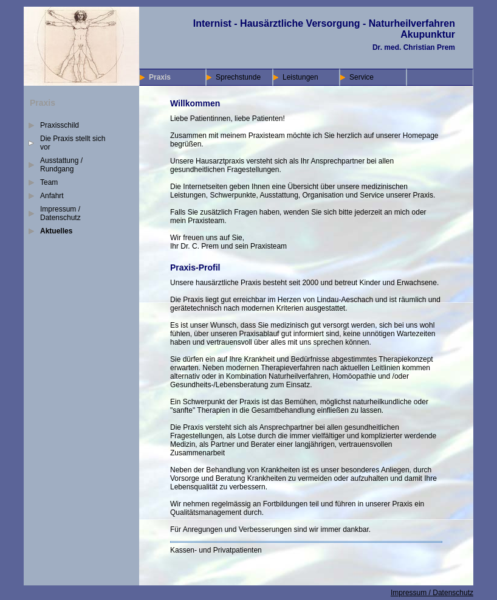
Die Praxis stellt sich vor (72, 142)
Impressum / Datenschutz (60, 213)
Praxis (160, 77)
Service (361, 77)
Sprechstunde (238, 77)
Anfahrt (52, 195)
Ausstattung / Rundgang (61, 164)
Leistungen (300, 77)
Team (49, 182)
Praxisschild (59, 125)
